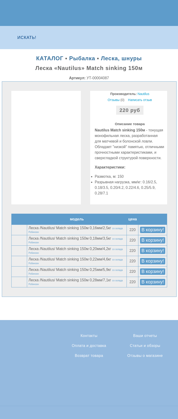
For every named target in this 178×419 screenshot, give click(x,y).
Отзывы (113, 100)
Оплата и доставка (89, 346)
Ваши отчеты (145, 336)
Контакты (88, 336)
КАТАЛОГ (50, 58)
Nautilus (143, 94)
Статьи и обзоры (145, 346)
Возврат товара (89, 356)
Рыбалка (82, 58)
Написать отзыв (140, 100)
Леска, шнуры (121, 58)
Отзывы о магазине (145, 356)
